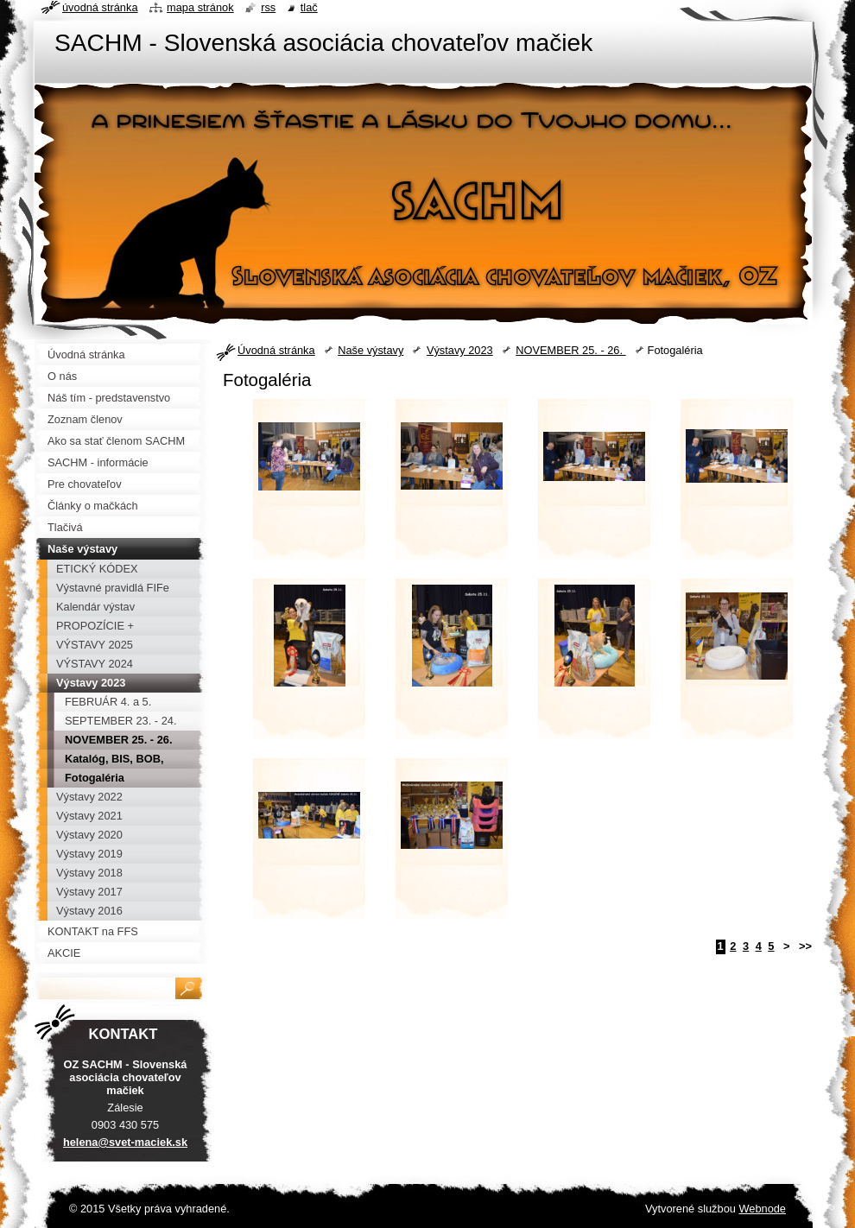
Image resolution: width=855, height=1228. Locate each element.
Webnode (762, 1208)
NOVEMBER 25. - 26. (570, 350)
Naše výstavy (370, 350)
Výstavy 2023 (460, 350)
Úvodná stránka (276, 350)
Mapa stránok (200, 7)
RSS (268, 7)
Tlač (309, 7)
